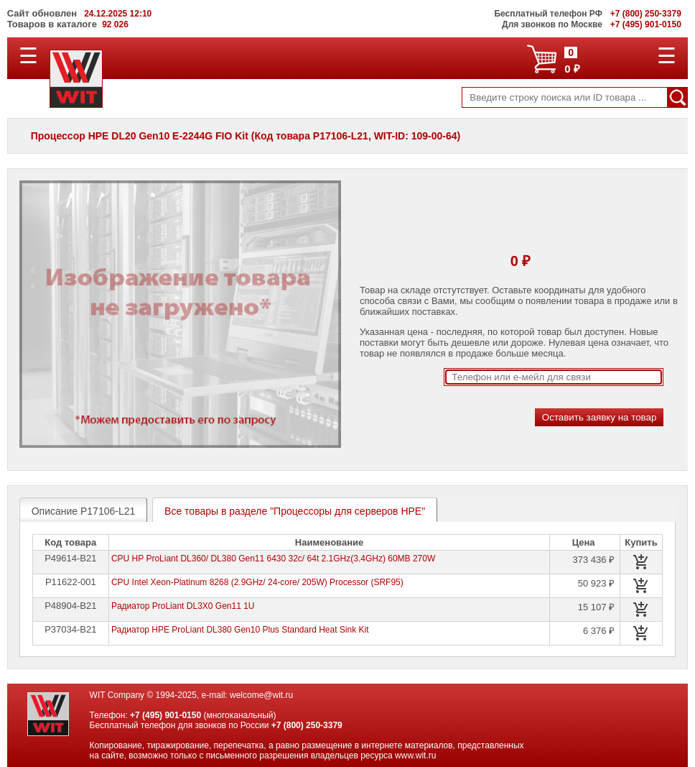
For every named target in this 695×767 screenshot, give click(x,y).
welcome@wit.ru (261, 695)
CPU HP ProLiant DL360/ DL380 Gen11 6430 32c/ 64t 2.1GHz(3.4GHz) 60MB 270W (273, 559)
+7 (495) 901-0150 (165, 715)
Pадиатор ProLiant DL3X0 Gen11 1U (183, 606)
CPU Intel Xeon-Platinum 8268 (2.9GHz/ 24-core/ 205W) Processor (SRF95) (257, 582)
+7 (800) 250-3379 (306, 725)
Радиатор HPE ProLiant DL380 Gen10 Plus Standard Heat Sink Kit (240, 630)
